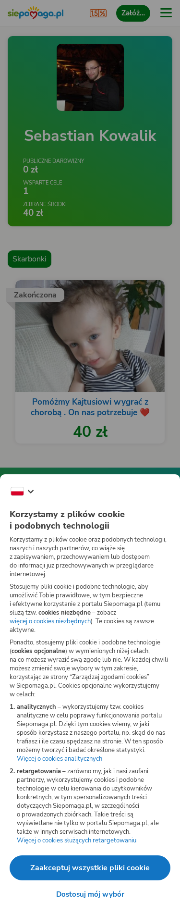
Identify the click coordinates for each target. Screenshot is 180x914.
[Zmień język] (22, 491)
